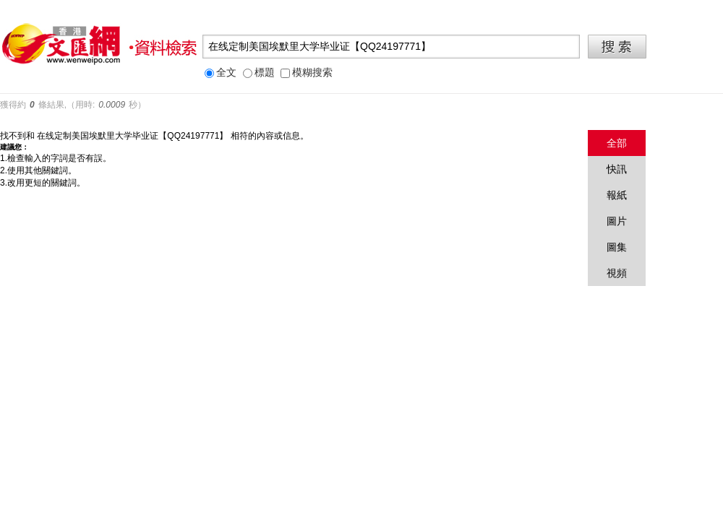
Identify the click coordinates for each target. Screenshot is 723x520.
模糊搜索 (307, 72)
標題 (259, 72)
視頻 (617, 273)
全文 (220, 72)
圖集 (617, 247)
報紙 (617, 195)
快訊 (617, 169)
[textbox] (391, 46)
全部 (617, 143)
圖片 (617, 221)
